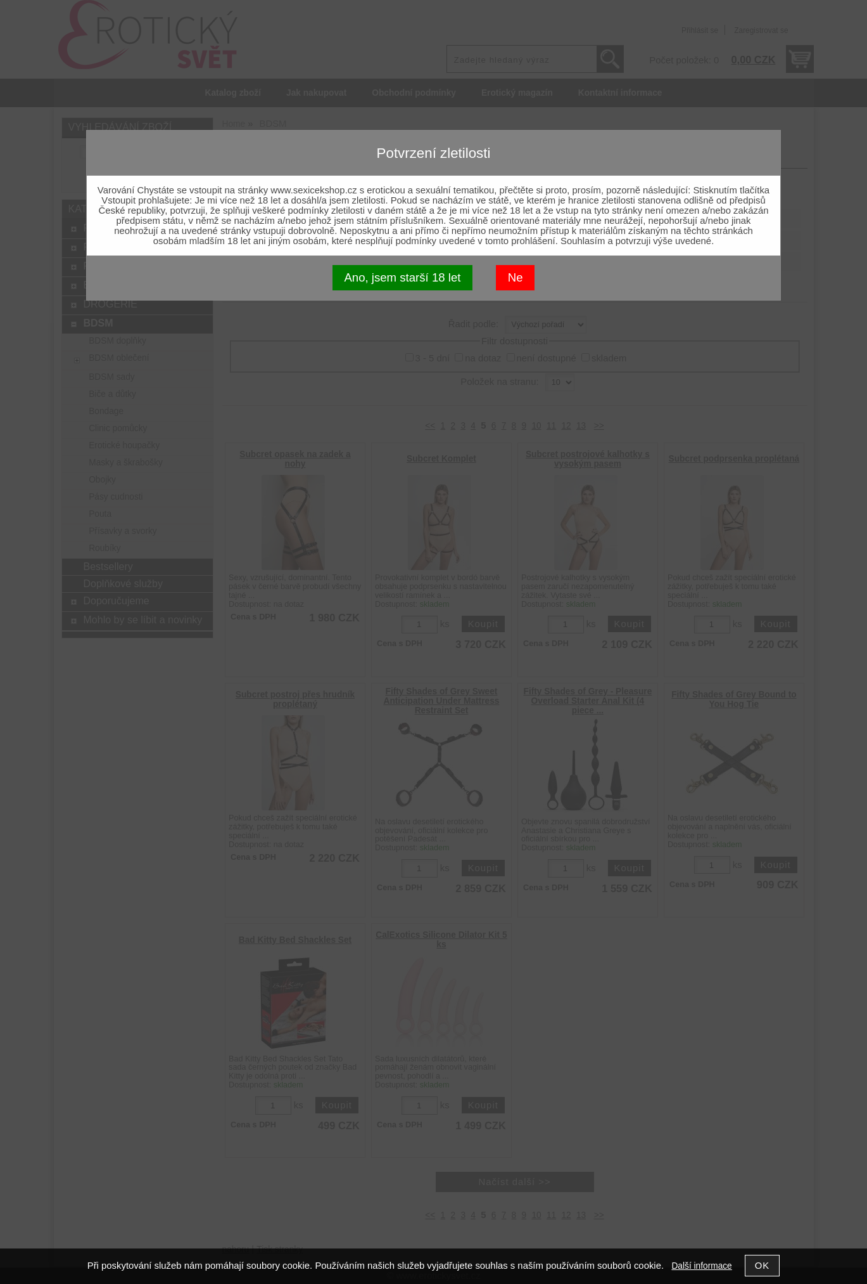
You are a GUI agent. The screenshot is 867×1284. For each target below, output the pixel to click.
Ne (515, 277)
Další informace (701, 1266)
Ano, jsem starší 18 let (402, 277)
